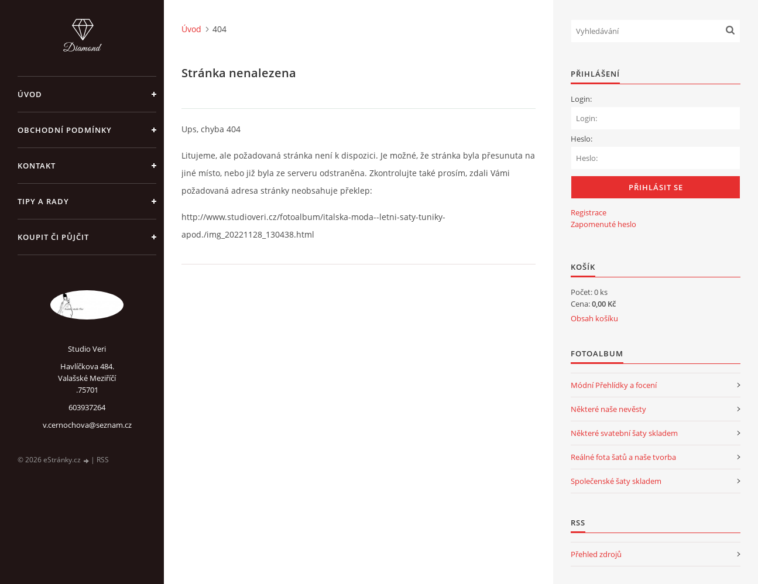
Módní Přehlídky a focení (614, 385)
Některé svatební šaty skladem (624, 433)
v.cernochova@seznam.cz (87, 425)
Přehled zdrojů (596, 554)
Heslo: (581, 138)
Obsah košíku (594, 318)
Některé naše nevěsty (608, 409)
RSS (103, 460)
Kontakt (37, 165)
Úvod (30, 94)
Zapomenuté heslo (603, 224)
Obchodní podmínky (65, 130)
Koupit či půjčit (53, 237)
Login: (581, 99)
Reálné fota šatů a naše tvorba (623, 457)
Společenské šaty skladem (616, 481)
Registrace (588, 212)
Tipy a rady (43, 201)
